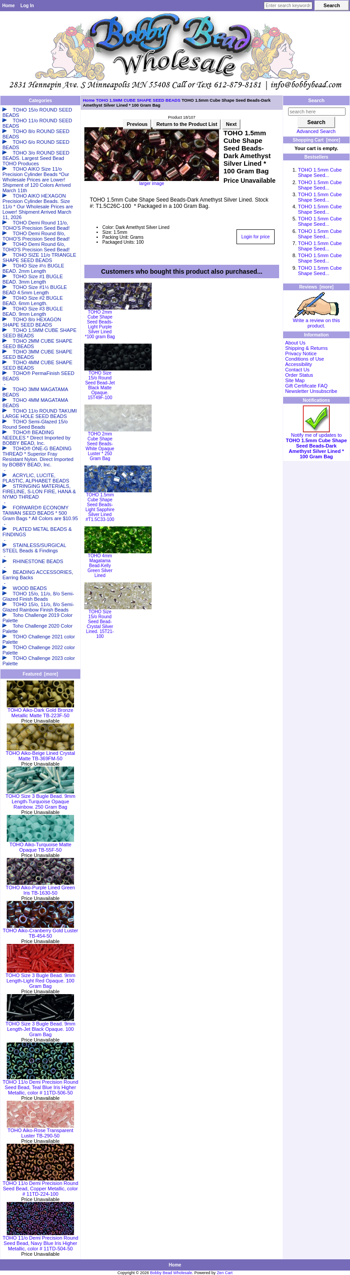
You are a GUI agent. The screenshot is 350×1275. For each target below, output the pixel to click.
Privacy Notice (300, 353)
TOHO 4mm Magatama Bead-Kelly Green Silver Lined (100, 565)
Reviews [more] (316, 286)
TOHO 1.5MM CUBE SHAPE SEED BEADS (138, 100)
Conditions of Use (304, 359)
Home (8, 5)
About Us (295, 342)
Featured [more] (40, 674)
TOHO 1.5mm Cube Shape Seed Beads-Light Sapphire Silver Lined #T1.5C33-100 (99, 507)
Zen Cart (224, 1273)
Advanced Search (316, 131)
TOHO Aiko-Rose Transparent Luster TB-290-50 (40, 1130)
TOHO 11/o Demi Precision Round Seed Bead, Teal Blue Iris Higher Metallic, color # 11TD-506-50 (41, 1085)
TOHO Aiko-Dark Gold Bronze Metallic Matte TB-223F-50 (40, 710)
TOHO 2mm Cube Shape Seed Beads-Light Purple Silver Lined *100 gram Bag (100, 324)
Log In (27, 5)
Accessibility (298, 364)
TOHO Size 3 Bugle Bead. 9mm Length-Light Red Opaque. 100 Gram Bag (40, 978)
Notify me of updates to (316, 443)
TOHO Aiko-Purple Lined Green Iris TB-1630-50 (40, 888)
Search (316, 100)
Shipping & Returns (306, 348)
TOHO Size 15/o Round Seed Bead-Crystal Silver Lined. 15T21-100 (100, 624)
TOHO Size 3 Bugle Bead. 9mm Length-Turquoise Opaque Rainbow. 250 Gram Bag (40, 799)
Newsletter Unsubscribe (311, 391)
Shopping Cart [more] (316, 140)
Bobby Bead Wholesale (171, 1273)
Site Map (294, 380)
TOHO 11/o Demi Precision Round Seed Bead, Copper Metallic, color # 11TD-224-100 (41, 1186)
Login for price (255, 236)
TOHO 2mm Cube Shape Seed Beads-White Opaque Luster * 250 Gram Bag (100, 446)
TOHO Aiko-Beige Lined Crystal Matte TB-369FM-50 (40, 753)
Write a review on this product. (316, 320)
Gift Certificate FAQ (306, 385)
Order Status (299, 375)
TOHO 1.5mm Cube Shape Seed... (320, 172)
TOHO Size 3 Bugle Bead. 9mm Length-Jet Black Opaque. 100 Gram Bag (40, 1027)
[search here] (317, 112)
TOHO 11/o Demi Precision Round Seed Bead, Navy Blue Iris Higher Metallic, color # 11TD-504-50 (41, 1241)
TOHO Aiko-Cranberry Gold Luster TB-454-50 (40, 931)
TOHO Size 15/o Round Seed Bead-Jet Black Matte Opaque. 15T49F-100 (100, 385)
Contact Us (297, 369)
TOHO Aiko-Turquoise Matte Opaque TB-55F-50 (40, 845)
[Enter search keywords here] (288, 5)
